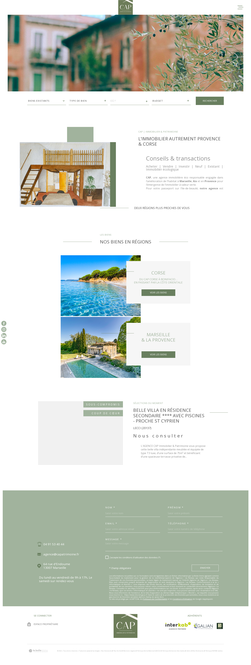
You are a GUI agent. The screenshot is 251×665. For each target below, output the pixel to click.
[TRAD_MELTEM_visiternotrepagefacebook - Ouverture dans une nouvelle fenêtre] (3, 323)
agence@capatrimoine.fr (61, 554)
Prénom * (176, 507)
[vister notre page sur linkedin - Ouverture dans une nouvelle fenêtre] (3, 335)
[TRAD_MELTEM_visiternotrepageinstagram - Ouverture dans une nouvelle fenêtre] (3, 329)
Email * (111, 523)
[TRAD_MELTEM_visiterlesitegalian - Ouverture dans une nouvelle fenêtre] (203, 626)
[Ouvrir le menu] (240, 7)
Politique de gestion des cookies (173, 651)
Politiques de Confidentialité (155, 599)
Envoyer (205, 567)
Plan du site (117, 651)
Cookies (220, 651)
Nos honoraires (106, 651)
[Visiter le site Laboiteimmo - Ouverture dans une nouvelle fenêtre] (38, 650)
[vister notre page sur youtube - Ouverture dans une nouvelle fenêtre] (3, 341)
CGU (159, 651)
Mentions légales (129, 651)
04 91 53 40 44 (53, 544)
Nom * (110, 507)
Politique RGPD (211, 651)
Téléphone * (178, 523)
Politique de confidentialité (146, 651)
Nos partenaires (198, 651)
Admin (189, 651)
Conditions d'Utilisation (182, 599)
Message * (113, 539)
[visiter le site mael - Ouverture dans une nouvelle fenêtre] (219, 626)
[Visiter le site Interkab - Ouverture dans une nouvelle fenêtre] (178, 626)
